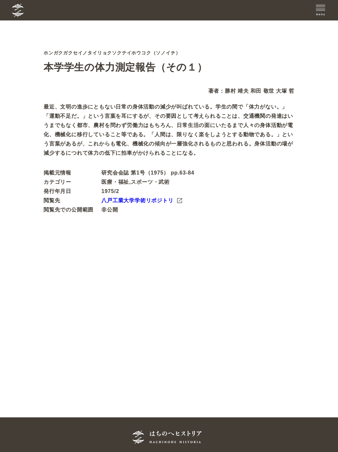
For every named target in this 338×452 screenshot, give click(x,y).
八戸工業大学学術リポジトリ (142, 200)
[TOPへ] (50, 10)
